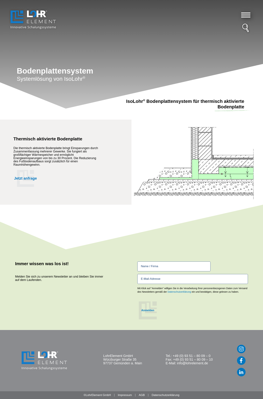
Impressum (125, 395)
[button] (245, 15)
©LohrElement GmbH (97, 395)
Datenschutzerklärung (179, 291)
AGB (142, 395)
